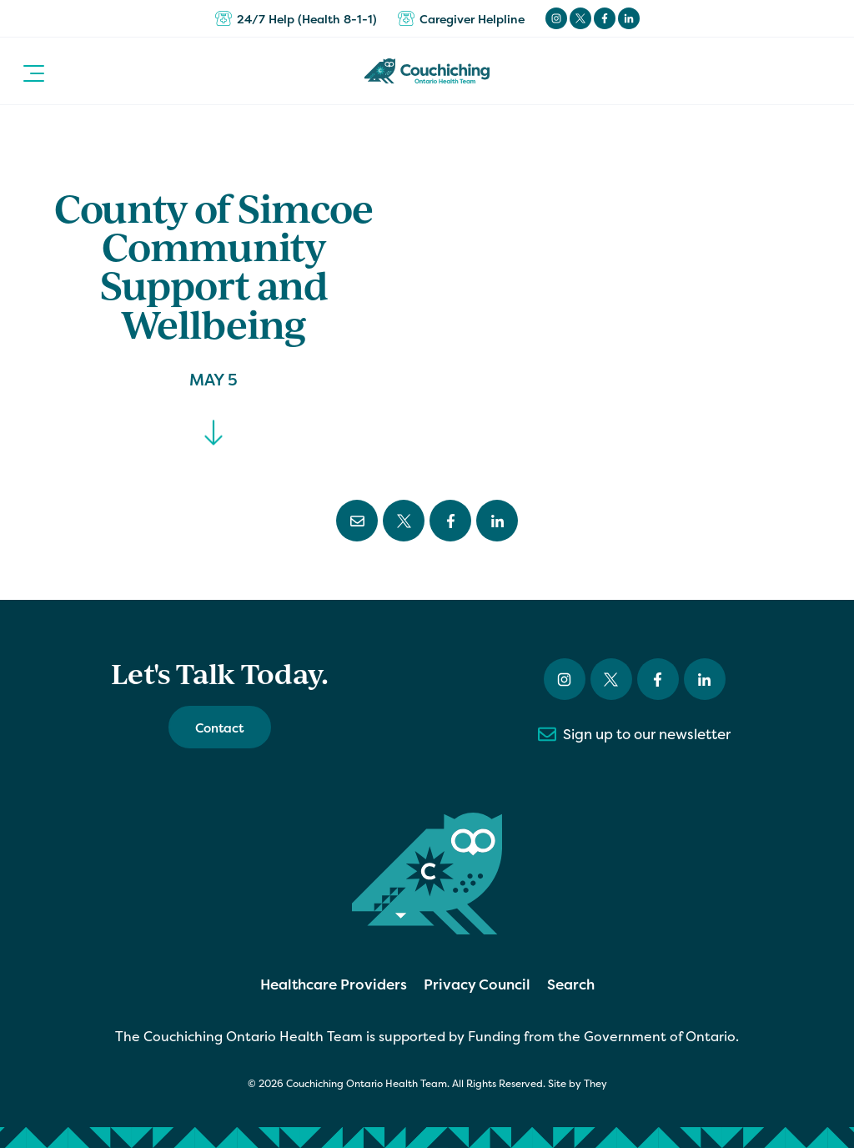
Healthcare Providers (333, 984)
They (595, 1084)
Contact (219, 728)
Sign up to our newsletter (634, 734)
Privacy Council (477, 984)
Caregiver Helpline (461, 18)
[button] (33, 71)
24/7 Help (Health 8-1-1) (296, 18)
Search (571, 984)
